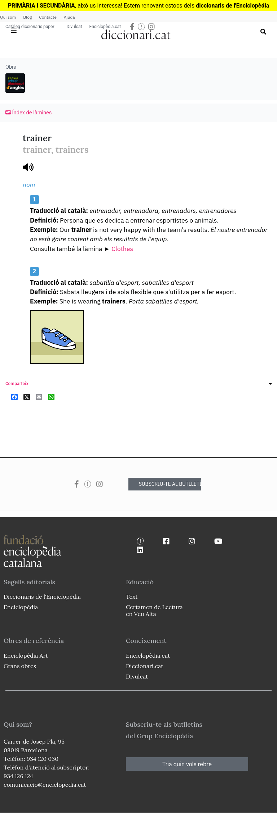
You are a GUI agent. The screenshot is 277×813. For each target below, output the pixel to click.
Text (132, 596)
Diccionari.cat (144, 666)
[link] (138, 384)
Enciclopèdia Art (26, 655)
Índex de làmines (28, 112)
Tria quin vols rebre (187, 764)
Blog (27, 17)
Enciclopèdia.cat (105, 26)
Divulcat (74, 26)
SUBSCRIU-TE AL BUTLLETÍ (170, 484)
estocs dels (180, 5)
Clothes (122, 249)
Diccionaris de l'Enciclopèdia (42, 596)
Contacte (47, 17)
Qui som (8, 17)
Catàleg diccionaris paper (29, 26)
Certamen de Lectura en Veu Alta (154, 610)
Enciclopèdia (21, 607)
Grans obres (20, 666)
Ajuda (69, 17)
